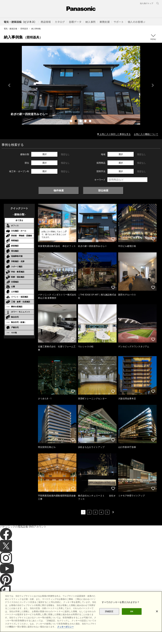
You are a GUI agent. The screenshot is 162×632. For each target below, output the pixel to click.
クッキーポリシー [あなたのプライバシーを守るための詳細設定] (65, 627)
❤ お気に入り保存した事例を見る (114, 134)
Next (153, 85)
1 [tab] (71, 121)
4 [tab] (85, 121)
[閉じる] (156, 611)
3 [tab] (81, 121)
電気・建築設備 (10, 28)
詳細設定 (109, 611)
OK (131, 611)
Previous (9, 85)
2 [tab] (76, 121)
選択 (44, 154)
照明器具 (24, 28)
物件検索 (59, 190)
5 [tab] (90, 121)
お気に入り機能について (146, 134)
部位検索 (103, 190)
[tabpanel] (81, 85)
